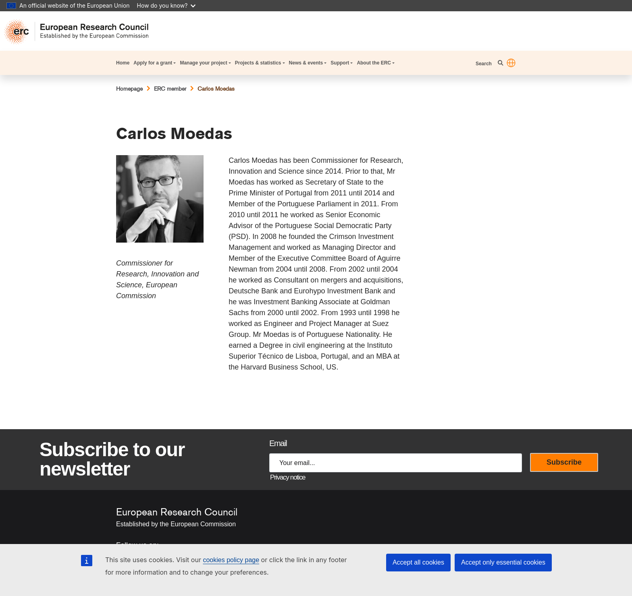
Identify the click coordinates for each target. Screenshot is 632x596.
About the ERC (374, 63)
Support (340, 63)
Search (484, 63)
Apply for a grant (152, 63)
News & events (306, 63)
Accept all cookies (418, 562)
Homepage (129, 88)
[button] (511, 63)
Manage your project (203, 63)
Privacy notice (287, 477)
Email (278, 443)
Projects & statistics (258, 63)
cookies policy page (231, 560)
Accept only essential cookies (503, 562)
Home (122, 63)
